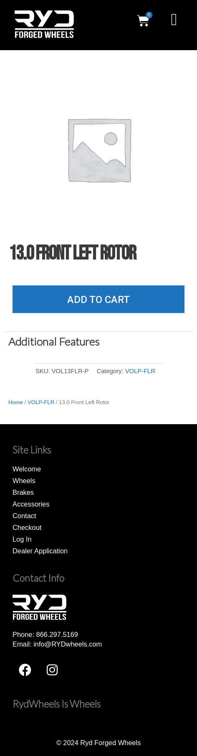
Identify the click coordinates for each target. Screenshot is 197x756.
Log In (22, 539)
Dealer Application (40, 551)
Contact (24, 515)
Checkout (27, 527)
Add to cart (98, 299)
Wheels (24, 480)
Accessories (31, 504)
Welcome (27, 469)
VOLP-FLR (140, 371)
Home (15, 402)
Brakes (23, 492)
